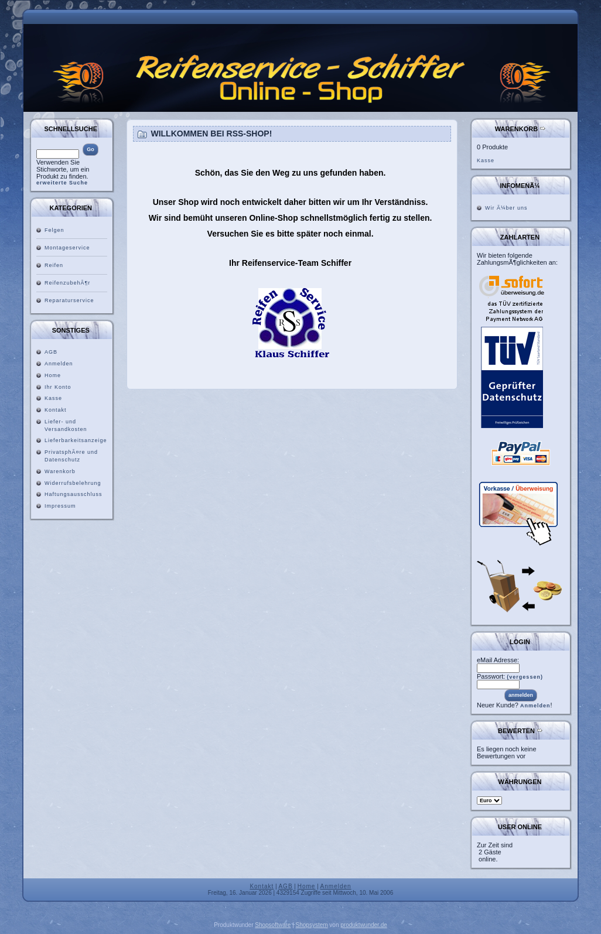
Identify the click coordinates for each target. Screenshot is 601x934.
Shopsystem (312, 925)
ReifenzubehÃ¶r (67, 283)
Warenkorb (60, 471)
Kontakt (56, 410)
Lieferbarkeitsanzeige (76, 440)
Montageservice (67, 248)
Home (53, 375)
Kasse (53, 398)
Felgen (54, 230)
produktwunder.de (363, 925)
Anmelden (59, 364)
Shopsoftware (273, 925)
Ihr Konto (58, 387)
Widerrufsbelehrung (73, 483)
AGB (51, 352)
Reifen (54, 265)
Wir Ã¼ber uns (506, 208)
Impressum (60, 506)
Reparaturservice (69, 300)
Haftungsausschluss (74, 494)
